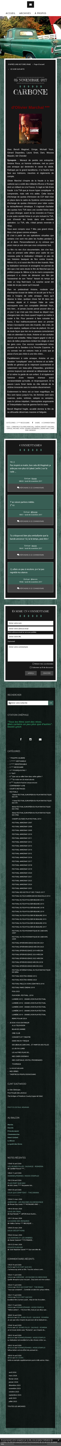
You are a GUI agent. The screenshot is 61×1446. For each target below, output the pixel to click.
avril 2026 (12, 1372)
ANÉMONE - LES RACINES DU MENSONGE (25, 1202)
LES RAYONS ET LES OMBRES (20, 1238)
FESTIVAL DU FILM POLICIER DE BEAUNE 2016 (29, 923)
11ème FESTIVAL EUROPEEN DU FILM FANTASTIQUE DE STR (32, 802)
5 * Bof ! (13, 773)
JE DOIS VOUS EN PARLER (19, 1023)
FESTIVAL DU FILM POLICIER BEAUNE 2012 (28, 900)
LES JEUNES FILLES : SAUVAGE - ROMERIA (25, 1166)
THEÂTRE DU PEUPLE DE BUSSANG (23, 1074)
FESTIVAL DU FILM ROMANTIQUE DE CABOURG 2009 (30, 938)
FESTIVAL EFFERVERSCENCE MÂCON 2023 (28, 947)
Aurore (34, 546)
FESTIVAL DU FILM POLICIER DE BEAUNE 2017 (29, 927)
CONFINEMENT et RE (17, 786)
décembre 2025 (15, 1385)
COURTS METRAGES (17, 789)
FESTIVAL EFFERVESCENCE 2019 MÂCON (27, 951)
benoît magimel (47, 427)
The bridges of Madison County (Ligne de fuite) (25, 1096)
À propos (40, 13)
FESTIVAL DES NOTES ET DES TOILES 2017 (28, 892)
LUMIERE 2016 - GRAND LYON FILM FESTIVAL (29, 1003)
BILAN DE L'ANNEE (18, 1029)
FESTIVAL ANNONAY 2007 (22, 823)
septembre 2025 (15, 1395)
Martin (10, 1267)
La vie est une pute (16, 1068)
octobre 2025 (14, 1392)
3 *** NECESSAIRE (23, 423)
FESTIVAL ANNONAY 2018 (22, 865)
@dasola (11, 1348)
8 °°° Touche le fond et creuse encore (23, 783)
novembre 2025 (15, 1388)
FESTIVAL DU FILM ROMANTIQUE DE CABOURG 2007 (30, 932)
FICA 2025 (16, 991)
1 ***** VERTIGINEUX (18, 761)
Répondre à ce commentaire (32, 488)
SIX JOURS (19, 1358)
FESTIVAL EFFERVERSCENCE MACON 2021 (28, 943)
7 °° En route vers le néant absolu (22, 779)
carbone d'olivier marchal (22, 427)
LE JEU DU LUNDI (18, 1048)
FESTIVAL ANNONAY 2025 (22, 888)
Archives (25, 13)
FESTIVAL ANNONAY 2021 (22, 877)
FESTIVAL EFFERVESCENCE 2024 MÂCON (27, 954)
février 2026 (13, 1379)
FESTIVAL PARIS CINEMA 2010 (23, 987)
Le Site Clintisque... (14, 1090)
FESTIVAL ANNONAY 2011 (22, 838)
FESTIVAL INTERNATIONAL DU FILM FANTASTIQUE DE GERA (31, 971)
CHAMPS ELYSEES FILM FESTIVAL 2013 (26, 819)
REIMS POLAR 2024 (19, 1018)
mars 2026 (13, 1376)
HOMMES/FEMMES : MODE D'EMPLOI (23, 1176)
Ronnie (34, 478)
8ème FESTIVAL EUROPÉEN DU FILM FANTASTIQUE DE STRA (31, 808)
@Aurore (11, 1337)
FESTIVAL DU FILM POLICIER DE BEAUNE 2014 (29, 915)
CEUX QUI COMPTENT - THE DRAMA (23, 1193)
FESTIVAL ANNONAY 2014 (22, 850)
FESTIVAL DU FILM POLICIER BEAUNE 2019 (28, 911)
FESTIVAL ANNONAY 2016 (22, 857)
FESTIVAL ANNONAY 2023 (22, 881)
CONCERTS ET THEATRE (21, 1037)
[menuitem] (10, 13)
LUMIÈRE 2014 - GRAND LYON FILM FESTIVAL (29, 1015)
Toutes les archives (16, 1406)
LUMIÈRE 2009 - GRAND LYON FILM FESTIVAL (29, 1007)
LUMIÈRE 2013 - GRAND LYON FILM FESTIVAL (29, 1011)
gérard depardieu (32, 428)
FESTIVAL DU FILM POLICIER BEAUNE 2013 (28, 904)
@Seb (10, 1358)
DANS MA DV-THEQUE (20, 1041)
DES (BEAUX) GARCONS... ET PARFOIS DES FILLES (30, 1045)
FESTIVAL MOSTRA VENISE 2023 (24, 980)
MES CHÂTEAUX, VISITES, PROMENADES (27, 1060)
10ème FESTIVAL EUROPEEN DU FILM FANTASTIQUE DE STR (32, 796)
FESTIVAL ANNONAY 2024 (22, 884)
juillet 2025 (13, 1401)
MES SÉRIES (14, 1071)
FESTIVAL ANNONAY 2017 (22, 861)
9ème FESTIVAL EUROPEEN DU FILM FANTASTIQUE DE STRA (31, 814)
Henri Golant (13, 1137)
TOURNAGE (16, 1064)
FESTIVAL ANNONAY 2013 (22, 846)
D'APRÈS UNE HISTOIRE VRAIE (19, 64)
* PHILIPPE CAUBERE (17, 758)
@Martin (11, 1317)
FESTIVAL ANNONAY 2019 (22, 869)
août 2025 (13, 1398)
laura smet (45, 428)
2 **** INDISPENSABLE (18, 764)
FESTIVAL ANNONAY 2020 (22, 873)
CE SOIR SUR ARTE (17, 69)
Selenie (10, 1277)
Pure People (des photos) (17, 1093)
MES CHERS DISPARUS (20, 1056)
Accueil (11, 13)
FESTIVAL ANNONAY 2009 (22, 830)
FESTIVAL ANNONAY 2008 (22, 826)
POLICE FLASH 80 (15, 1247)
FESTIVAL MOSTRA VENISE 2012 (24, 976)
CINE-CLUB (16, 1033)
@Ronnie (34, 512)
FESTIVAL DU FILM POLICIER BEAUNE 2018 (28, 908)
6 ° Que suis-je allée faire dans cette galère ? (26, 776)
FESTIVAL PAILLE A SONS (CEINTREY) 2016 (28, 984)
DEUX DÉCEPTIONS (16, 1230)
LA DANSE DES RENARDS (18, 1221)
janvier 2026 (13, 1382)
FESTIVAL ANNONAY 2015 (22, 853)
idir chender (30, 430)
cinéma (37, 427)
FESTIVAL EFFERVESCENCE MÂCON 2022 (27, 966)
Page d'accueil (39, 64)
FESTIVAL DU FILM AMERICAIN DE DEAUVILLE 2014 (31, 896)
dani (52, 428)
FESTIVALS (14, 792)
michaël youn (18, 428)
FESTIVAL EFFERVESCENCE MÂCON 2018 (27, 962)
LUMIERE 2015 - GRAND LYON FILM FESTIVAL (29, 999)
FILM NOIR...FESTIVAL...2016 (22, 995)
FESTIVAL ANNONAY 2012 (22, 842)
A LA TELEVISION (18, 1025)
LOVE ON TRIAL (14, 1211)
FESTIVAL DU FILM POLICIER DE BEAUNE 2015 (29, 919)
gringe (9, 428)
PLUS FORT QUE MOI (16, 1183)
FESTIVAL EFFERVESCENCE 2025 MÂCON (27, 958)
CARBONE (30, 92)
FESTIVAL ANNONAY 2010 (22, 834)
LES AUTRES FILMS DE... (21, 1052)
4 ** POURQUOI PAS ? (18, 770)
